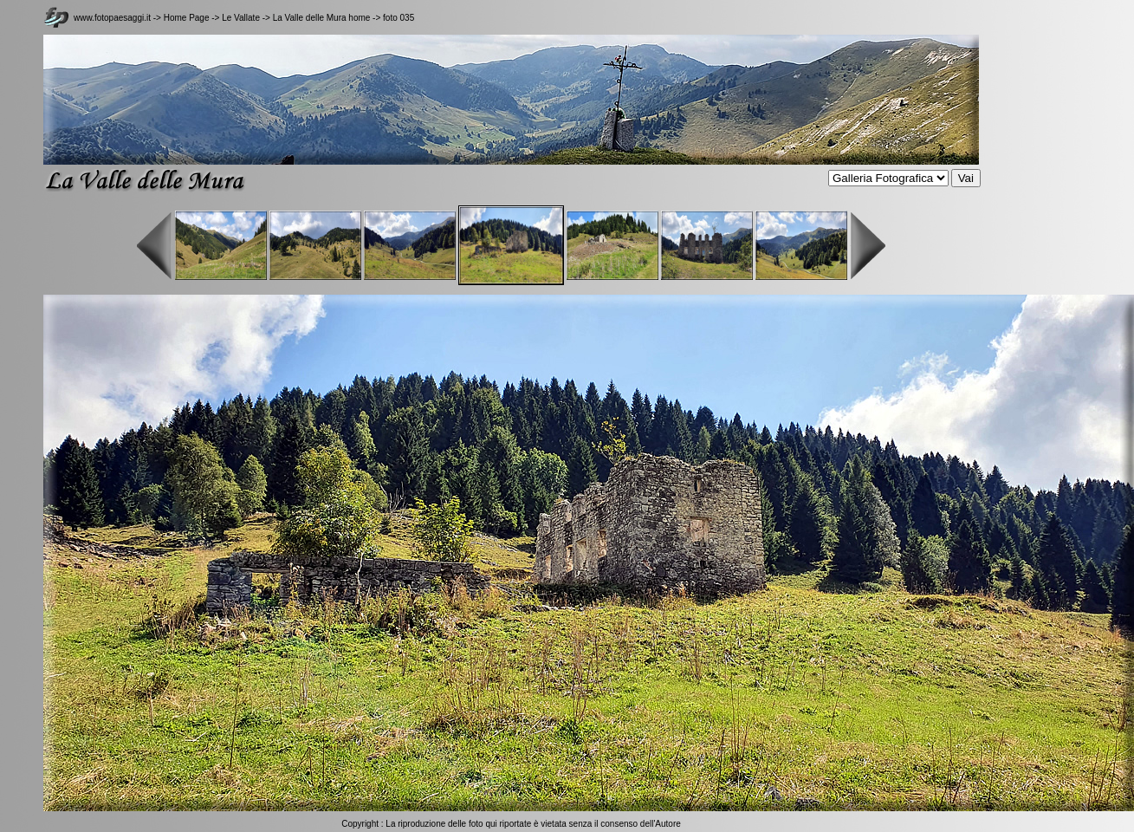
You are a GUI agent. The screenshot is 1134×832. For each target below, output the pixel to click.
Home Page (187, 18)
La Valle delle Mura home (322, 18)
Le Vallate (242, 18)
